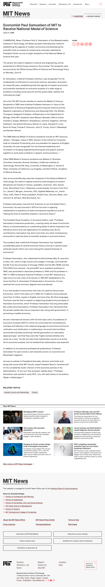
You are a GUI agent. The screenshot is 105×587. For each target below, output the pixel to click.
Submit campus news (27, 541)
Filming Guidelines (43, 524)
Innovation (52, 4)
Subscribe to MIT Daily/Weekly (27, 534)
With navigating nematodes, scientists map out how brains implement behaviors (86, 446)
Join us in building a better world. (90, 565)
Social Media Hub (38, 580)
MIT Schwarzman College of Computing (21, 512)
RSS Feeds (72, 524)
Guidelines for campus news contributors (78, 541)
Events (27, 578)
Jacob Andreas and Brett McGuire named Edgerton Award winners (87, 429)
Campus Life (77, 4)
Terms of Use (73, 520)
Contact (45, 578)
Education (33, 4)
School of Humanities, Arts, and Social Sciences (24, 503)
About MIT (41, 568)
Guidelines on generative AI (27, 548)
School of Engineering (14, 500)
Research (43, 4)
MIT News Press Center (45, 520)
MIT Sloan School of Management (19, 506)
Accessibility (27, 580)
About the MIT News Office (14, 520)
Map (22, 578)
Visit (18, 578)
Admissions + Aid (64, 4)
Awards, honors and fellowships (16, 392)
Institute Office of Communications (64, 489)
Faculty (35, 392)
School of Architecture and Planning (20, 497)
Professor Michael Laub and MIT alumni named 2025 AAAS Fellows (88, 413)
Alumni (19, 568)
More (87, 4)
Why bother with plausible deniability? (33, 429)
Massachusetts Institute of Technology (30, 573)
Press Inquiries (9, 524)
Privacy (19, 580)
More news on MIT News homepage (17, 464)
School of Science (13, 509)
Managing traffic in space (33, 412)
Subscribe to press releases (78, 534)
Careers (38, 578)
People (32, 578)
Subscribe (78, 16)
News (61, 565)
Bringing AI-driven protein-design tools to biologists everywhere (36, 445)
